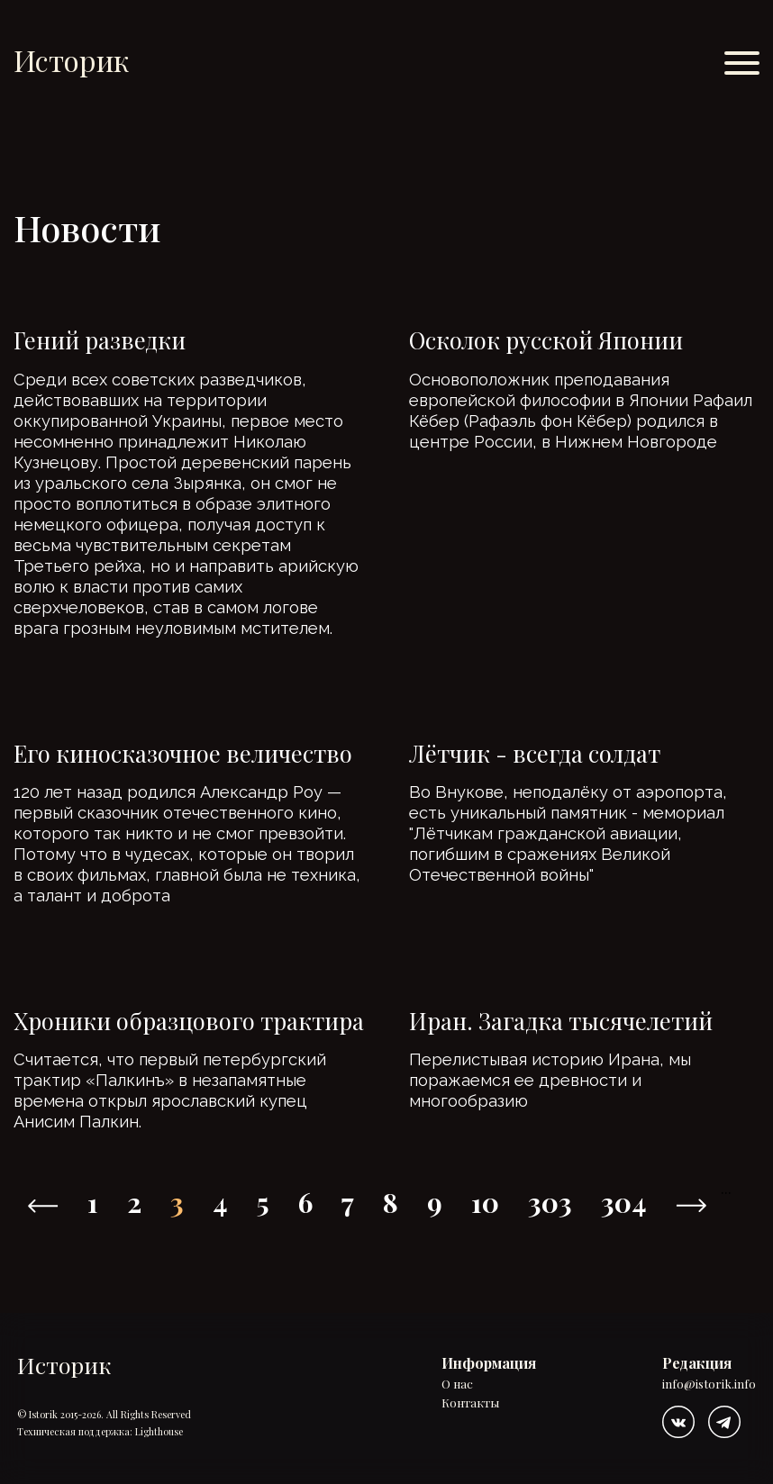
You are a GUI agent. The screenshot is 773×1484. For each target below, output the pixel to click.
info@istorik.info (709, 1384)
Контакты (470, 1403)
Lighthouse (159, 1431)
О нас (457, 1384)
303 (550, 1202)
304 (624, 1202)
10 (485, 1202)
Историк (71, 60)
